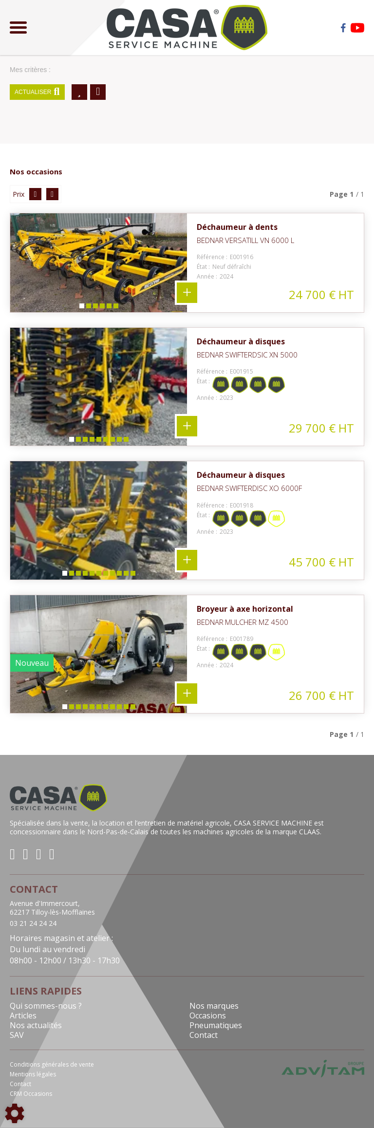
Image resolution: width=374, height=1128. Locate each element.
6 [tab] (115, 308)
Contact (203, 1035)
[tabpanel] (98, 262)
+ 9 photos (187, 426)
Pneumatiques (215, 1025)
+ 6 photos (187, 293)
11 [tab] (134, 575)
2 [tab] (88, 308)
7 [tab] (112, 441)
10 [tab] (127, 575)
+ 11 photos (187, 560)
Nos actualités (36, 1025)
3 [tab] (95, 308)
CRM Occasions (31, 1094)
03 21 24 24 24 (33, 923)
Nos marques (214, 1006)
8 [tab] (119, 441)
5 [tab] (109, 308)
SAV (17, 1035)
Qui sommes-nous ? (46, 1006)
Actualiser (37, 92)
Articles (23, 1015)
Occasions (207, 1015)
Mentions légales (33, 1074)
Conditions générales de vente (52, 1064)
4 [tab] (102, 308)
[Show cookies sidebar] (14, 1113)
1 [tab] (81, 308)
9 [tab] (126, 441)
